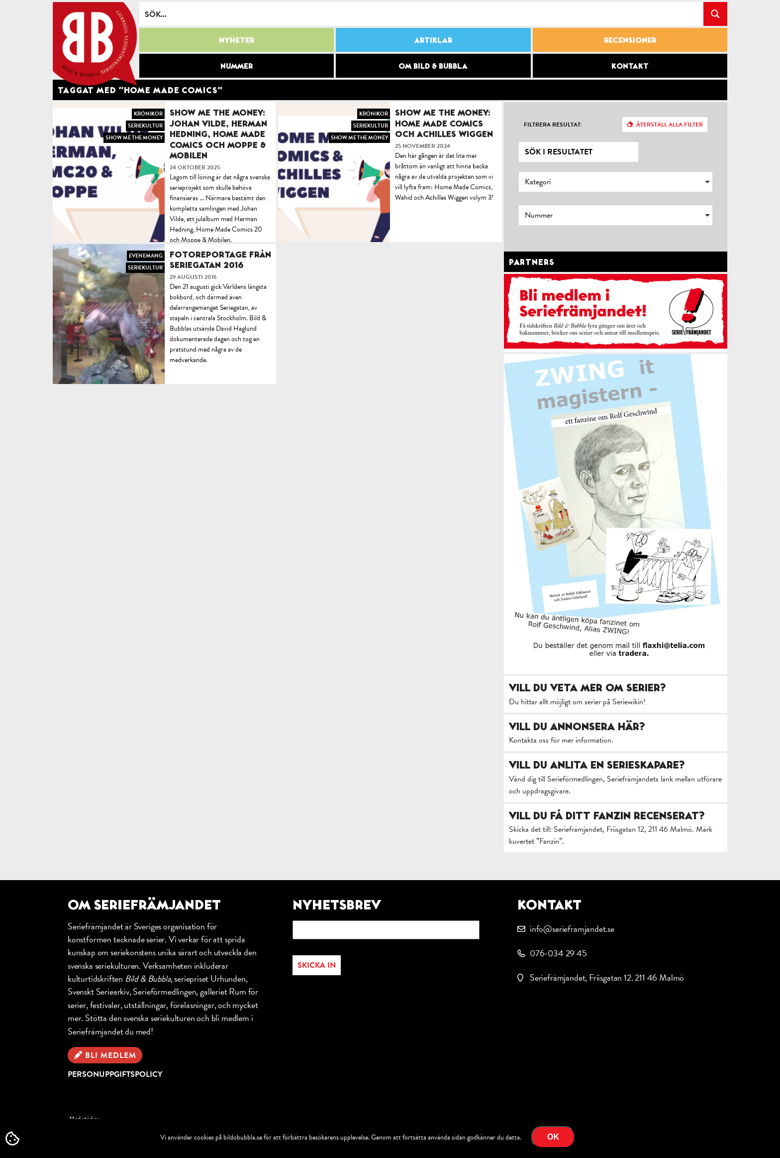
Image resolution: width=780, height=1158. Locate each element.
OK (553, 1137)
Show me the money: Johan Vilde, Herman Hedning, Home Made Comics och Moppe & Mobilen (218, 133)
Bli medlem (110, 1055)
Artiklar (433, 39)
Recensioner (630, 39)
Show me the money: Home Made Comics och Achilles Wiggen (444, 123)
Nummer (236, 65)
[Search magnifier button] (715, 14)
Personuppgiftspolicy (115, 1074)
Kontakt (630, 65)
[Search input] (422, 13)
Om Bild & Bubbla (433, 65)
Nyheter (236, 39)
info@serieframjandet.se (572, 928)
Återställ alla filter (669, 124)
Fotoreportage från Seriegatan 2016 (220, 259)
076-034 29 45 (558, 953)
